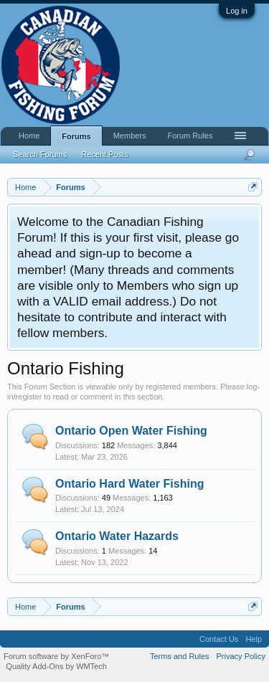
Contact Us (218, 639)
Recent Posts (104, 154)
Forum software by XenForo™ (56, 656)
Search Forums (40, 154)
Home (29, 135)
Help (253, 639)
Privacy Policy (241, 656)
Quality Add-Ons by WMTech (56, 666)
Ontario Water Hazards (117, 536)
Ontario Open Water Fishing (131, 431)
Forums (76, 136)
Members (129, 135)
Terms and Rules (179, 656)
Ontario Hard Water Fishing (129, 484)
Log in (236, 10)
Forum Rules (190, 135)
